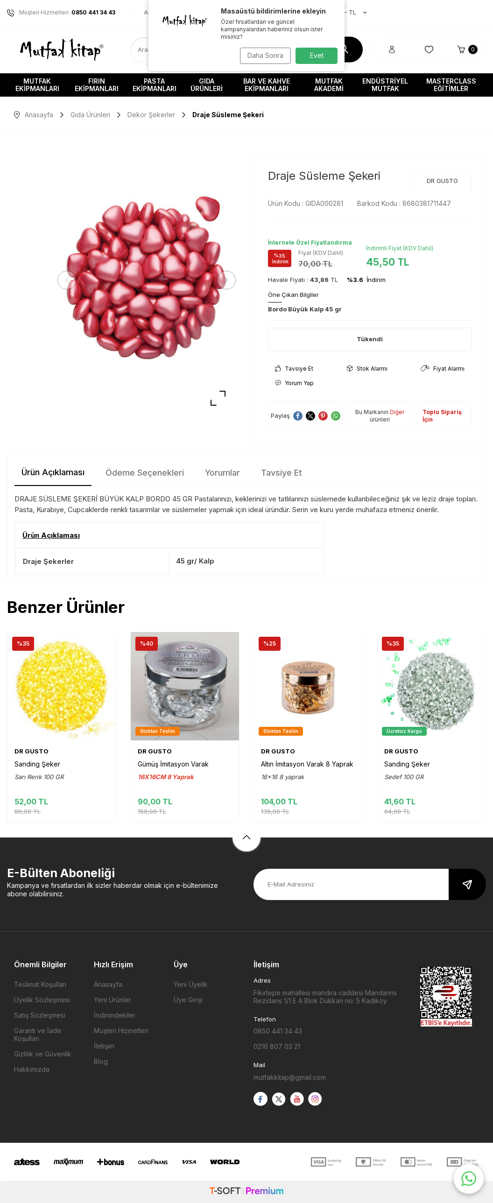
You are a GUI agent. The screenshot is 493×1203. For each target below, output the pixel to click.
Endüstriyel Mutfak (385, 84)
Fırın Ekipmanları (97, 84)
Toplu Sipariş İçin (442, 415)
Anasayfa (33, 115)
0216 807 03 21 (277, 1046)
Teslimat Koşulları (40, 984)
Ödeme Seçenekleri (145, 473)
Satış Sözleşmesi (39, 1015)
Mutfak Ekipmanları (37, 84)
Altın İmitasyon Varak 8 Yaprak (307, 764)
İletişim (104, 1046)
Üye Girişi (188, 1000)
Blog (101, 1061)
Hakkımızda (31, 1069)
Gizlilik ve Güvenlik (42, 1054)
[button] (70, 280)
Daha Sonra (263, 55)
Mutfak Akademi (329, 84)
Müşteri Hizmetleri (121, 1030)
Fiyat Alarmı (443, 368)
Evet (317, 55)
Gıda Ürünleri (206, 84)
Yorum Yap (294, 383)
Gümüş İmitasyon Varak (173, 764)
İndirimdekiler (114, 1015)
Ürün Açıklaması (53, 472)
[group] (146, 280)
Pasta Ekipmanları (154, 84)
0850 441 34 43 (278, 1031)
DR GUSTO (442, 180)
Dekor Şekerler (151, 115)
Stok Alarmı (367, 368)
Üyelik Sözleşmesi (42, 1000)
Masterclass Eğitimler (451, 84)
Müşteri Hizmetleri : (61, 12)
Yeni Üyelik (191, 984)
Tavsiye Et (294, 368)
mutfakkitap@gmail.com (290, 1077)
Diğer (397, 411)
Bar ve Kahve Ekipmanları (266, 84)
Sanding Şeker (37, 764)
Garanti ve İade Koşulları (37, 1034)
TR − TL (345, 12)
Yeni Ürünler (112, 1000)
